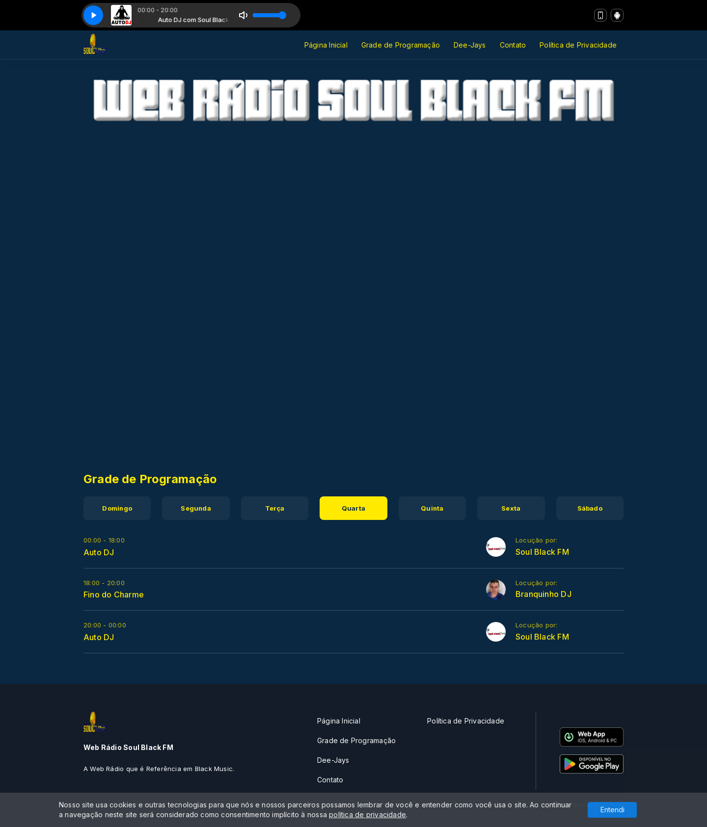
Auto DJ (98, 552)
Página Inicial (326, 45)
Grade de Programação (400, 45)
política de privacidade (367, 814)
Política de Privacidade (578, 45)
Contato (513, 45)
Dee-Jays (470, 45)
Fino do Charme (113, 594)
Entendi (612, 809)
